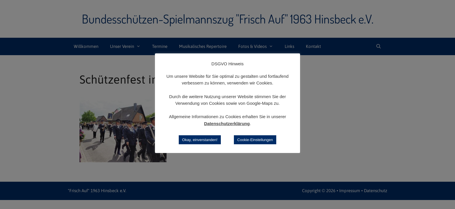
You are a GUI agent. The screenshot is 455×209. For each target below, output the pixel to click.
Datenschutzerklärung (227, 123)
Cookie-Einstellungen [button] (255, 140)
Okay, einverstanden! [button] (200, 140)
